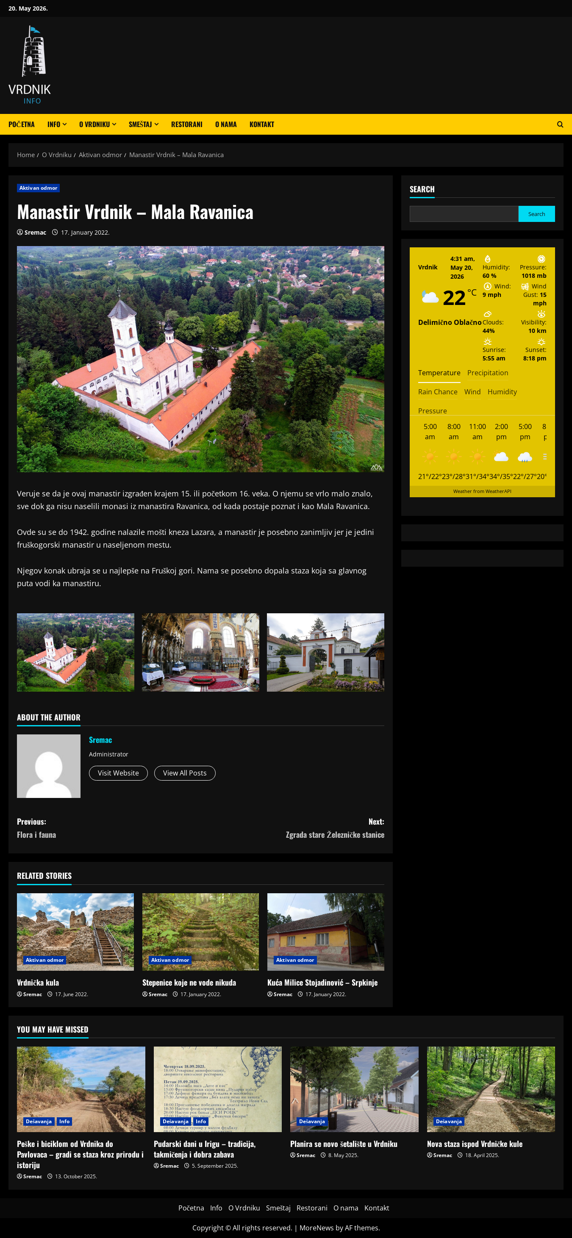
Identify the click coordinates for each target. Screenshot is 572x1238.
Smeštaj (141, 124)
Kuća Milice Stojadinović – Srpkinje (322, 982)
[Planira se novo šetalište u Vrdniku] (354, 1089)
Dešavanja (39, 1121)
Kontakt (262, 124)
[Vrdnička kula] (75, 932)
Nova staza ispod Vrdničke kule (475, 1143)
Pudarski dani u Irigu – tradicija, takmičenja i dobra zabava (204, 1149)
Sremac (35, 232)
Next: (293, 828)
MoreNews (317, 1227)
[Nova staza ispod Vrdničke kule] (491, 1089)
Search (422, 189)
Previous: (109, 828)
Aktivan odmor (38, 187)
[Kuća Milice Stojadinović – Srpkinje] (325, 932)
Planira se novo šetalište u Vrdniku (343, 1143)
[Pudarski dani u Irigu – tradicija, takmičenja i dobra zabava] (218, 1089)
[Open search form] (560, 124)
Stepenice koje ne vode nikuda (189, 982)
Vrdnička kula (38, 982)
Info (53, 124)
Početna (21, 124)
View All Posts (185, 773)
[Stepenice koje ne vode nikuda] (200, 932)
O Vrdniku (94, 124)
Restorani (187, 124)
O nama (226, 124)
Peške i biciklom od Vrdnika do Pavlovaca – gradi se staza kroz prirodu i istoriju (80, 1154)
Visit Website (118, 773)
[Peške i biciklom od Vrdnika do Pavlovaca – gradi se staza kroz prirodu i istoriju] (81, 1089)
